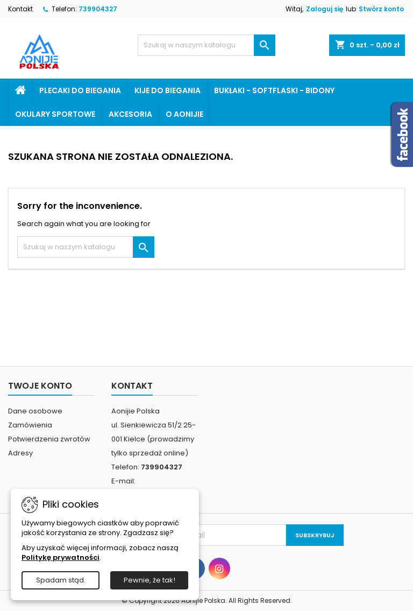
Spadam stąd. (61, 580)
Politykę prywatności (60, 557)
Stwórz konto (381, 8)
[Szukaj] (206, 45)
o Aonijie (184, 114)
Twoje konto (40, 386)
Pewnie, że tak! (149, 580)
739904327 (98, 8)
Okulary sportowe (55, 114)
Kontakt (20, 8)
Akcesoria (130, 114)
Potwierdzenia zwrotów (49, 439)
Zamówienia (30, 425)
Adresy (20, 453)
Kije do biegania (167, 90)
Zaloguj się (324, 8)
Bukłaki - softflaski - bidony (274, 90)
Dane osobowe (35, 411)
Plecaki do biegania (80, 90)
